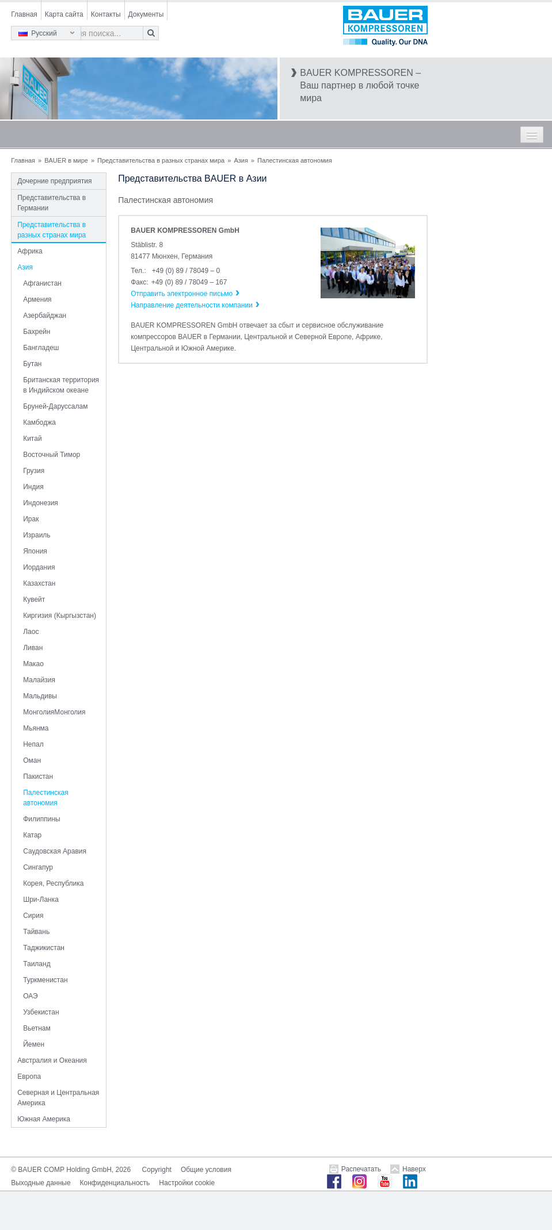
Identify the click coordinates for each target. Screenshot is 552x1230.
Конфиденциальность (115, 1183)
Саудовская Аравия (54, 851)
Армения (37, 299)
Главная (24, 14)
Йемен (33, 1044)
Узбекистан (41, 1012)
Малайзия (39, 680)
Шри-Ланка (41, 899)
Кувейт (34, 599)
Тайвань (36, 932)
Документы (146, 14)
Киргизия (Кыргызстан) (59, 616)
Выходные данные (40, 1183)
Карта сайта (64, 14)
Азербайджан (44, 316)
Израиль (36, 535)
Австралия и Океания (52, 1060)
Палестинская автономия (45, 798)
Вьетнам (37, 1028)
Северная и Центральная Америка (58, 1098)
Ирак (31, 519)
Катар (32, 835)
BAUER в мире (66, 160)
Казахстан (39, 583)
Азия (241, 160)
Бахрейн (36, 332)
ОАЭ (30, 996)
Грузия (33, 471)
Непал (33, 744)
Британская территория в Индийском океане (61, 385)
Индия (33, 487)
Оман (32, 760)
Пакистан (38, 776)
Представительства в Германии (51, 203)
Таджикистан (43, 948)
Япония (35, 551)
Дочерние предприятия (54, 181)
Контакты (106, 14)
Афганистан (42, 283)
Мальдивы (40, 696)
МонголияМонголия (54, 712)
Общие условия (206, 1170)
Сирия (33, 916)
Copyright (157, 1170)
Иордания (39, 567)
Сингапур (38, 867)
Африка (30, 251)
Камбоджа (39, 422)
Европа (29, 1077)
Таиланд (36, 964)
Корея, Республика (53, 883)
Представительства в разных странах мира (160, 160)
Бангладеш (41, 348)
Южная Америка (43, 1119)
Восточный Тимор (51, 455)
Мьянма (35, 728)
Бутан (32, 364)
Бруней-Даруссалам (55, 406)
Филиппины (41, 819)
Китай (32, 439)
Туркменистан (45, 980)
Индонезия (40, 503)
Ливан (33, 648)
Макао (33, 664)
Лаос (31, 632)
